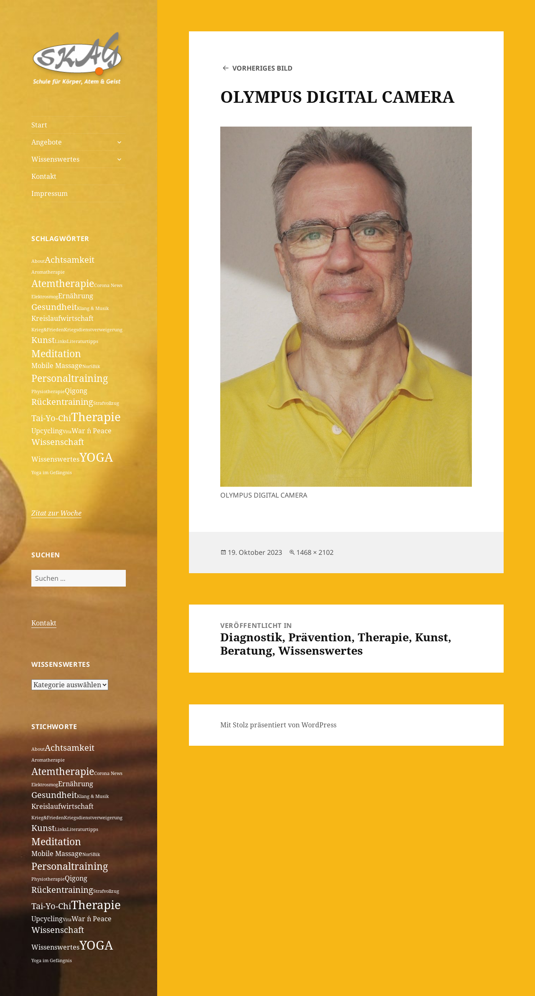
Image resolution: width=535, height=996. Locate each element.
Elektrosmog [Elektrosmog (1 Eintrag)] (44, 297)
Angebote (46, 142)
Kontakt (43, 176)
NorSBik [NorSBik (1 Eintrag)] (91, 366)
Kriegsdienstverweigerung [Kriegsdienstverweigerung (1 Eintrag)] (93, 330)
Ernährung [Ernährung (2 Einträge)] (75, 295)
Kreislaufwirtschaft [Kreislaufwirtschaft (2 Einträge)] (62, 318)
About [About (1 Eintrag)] (38, 261)
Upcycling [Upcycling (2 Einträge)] (47, 430)
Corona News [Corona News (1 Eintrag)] (108, 285)
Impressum (49, 193)
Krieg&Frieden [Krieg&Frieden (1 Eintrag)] (47, 330)
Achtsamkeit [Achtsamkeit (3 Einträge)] (69, 259)
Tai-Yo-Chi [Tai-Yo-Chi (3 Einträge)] (51, 418)
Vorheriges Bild (262, 68)
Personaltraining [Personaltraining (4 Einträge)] (69, 378)
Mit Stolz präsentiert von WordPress (278, 724)
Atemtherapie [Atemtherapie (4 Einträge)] (62, 283)
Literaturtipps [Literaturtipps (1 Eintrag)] (82, 341)
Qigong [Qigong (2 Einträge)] (76, 390)
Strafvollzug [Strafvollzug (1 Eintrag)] (106, 403)
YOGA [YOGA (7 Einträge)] (96, 457)
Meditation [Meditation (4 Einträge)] (56, 353)
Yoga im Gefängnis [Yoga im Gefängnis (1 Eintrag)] (51, 472)
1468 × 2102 (315, 552)
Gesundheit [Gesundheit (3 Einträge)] (54, 307)
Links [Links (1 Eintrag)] (61, 341)
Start (39, 125)
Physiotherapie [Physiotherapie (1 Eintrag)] (48, 391)
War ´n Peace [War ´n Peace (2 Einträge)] (91, 430)
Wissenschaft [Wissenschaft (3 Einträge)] (57, 441)
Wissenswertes (55, 159)
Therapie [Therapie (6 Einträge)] (96, 416)
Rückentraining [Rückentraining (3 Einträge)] (62, 401)
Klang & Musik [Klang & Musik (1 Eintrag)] (93, 308)
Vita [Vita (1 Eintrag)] (67, 431)
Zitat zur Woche (56, 513)
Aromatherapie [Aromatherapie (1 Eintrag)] (48, 272)
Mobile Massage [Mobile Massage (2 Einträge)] (56, 365)
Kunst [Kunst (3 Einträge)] (43, 340)
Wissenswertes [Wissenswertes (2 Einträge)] (55, 459)
